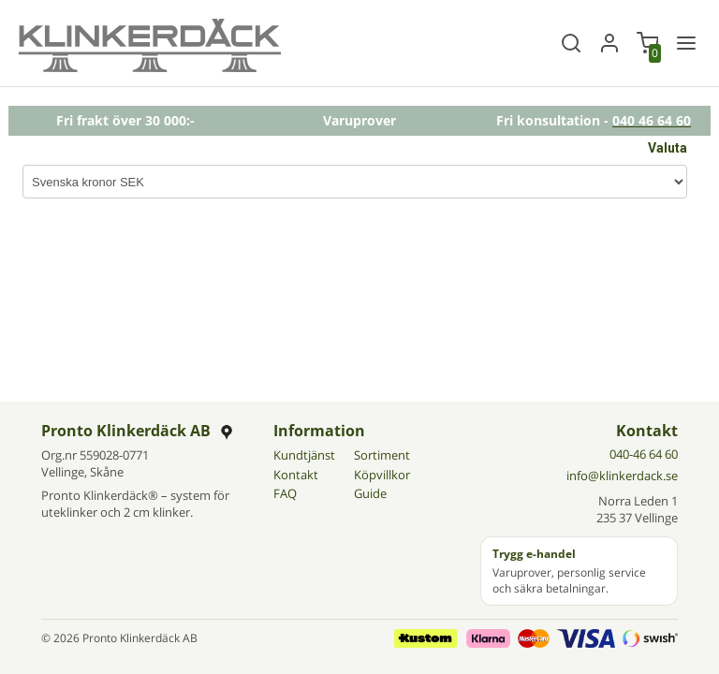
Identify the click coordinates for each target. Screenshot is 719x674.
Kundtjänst (304, 455)
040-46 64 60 (643, 454)
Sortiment (382, 455)
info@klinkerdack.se (622, 475)
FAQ (285, 493)
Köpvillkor (382, 474)
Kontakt (295, 474)
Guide (370, 493)
